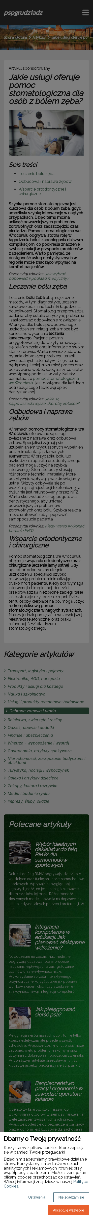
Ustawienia (36, 1197)
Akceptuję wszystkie (68, 1210)
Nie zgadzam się (71, 1197)
